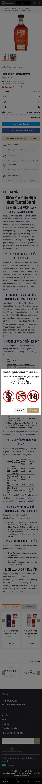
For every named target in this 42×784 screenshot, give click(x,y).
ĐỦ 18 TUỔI (33, 410)
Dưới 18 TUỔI (20, 410)
